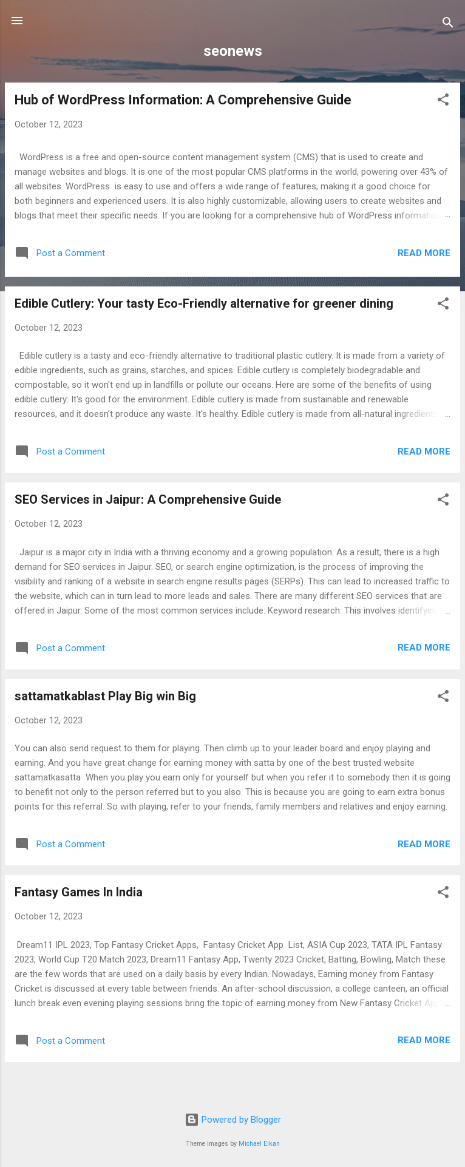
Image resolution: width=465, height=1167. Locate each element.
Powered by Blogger (233, 1119)
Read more (424, 253)
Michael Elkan (259, 1144)
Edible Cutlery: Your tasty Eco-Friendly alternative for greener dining (204, 303)
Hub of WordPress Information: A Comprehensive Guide (183, 99)
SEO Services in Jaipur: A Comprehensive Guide (148, 499)
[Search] (448, 24)
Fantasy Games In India (79, 892)
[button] (443, 101)
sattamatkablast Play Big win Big (105, 696)
